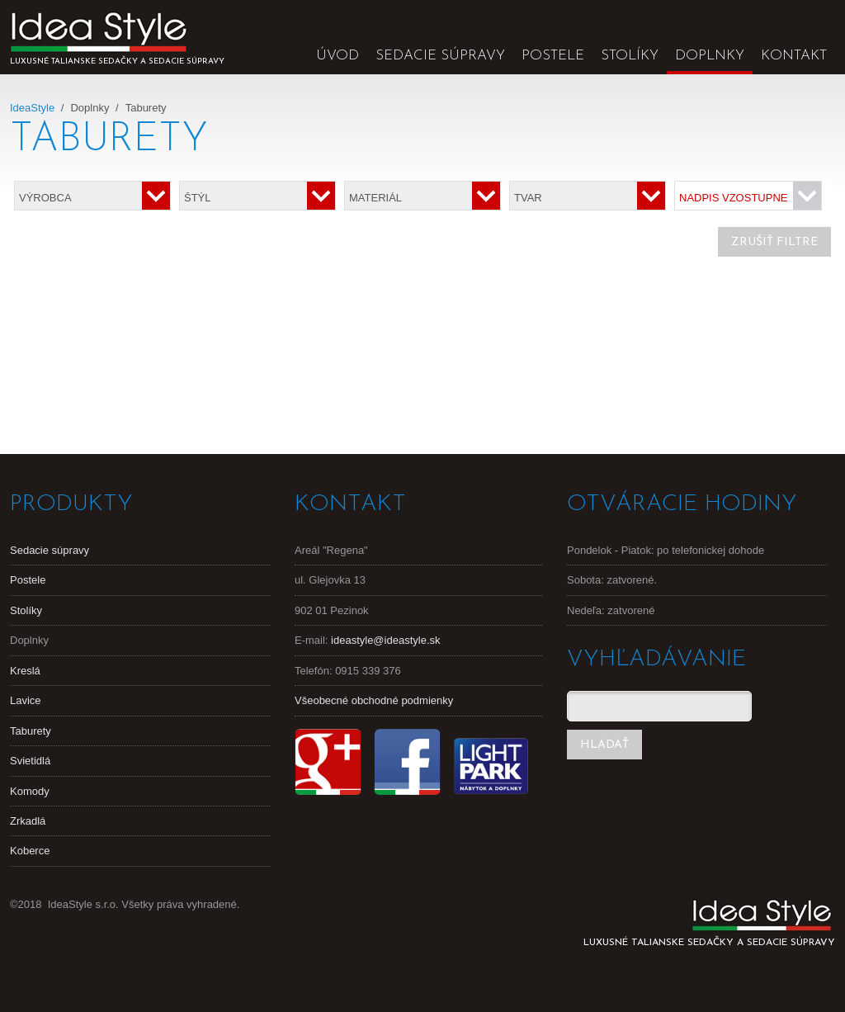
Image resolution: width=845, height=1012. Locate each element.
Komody (30, 791)
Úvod (337, 56)
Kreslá (25, 670)
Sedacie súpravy (440, 56)
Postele (553, 56)
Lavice (25, 700)
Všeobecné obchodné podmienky (374, 700)
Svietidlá (30, 760)
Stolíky (630, 56)
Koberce (30, 850)
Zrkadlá (27, 821)
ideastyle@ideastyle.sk (385, 640)
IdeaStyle (32, 108)
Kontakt (794, 56)
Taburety (30, 731)
